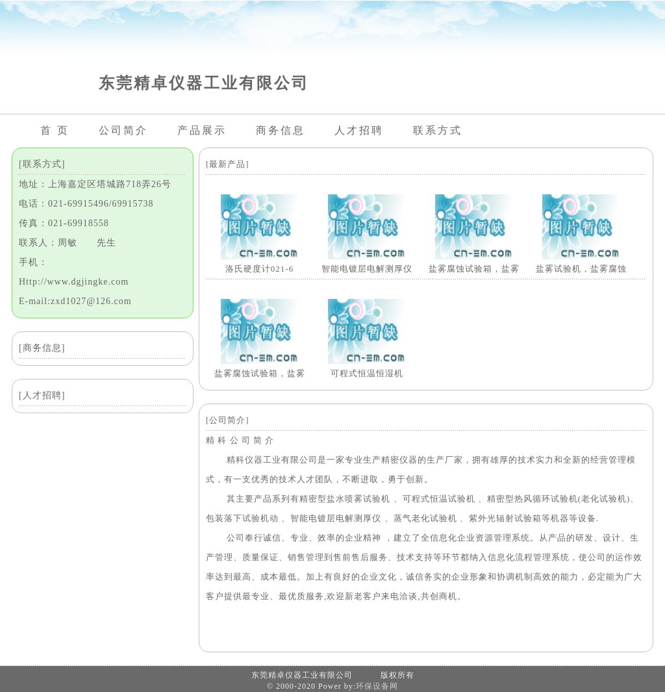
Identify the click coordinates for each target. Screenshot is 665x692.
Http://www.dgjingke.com (74, 282)
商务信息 (280, 130)
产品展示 (202, 130)
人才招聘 (359, 130)
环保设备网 (377, 686)
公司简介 (123, 130)
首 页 (54, 130)
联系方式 (437, 130)
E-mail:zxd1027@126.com (75, 301)
